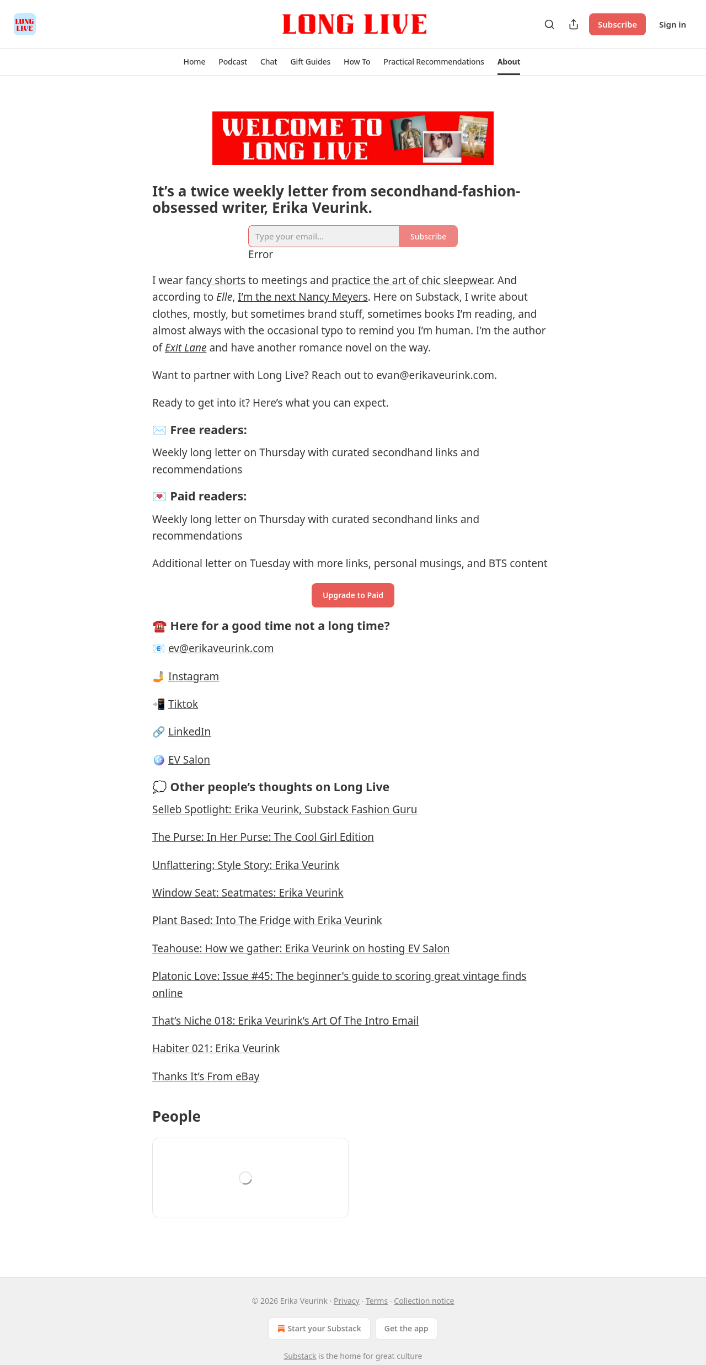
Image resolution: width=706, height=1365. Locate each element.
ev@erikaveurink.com (221, 648)
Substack (300, 1356)
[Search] (549, 24)
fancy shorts (215, 280)
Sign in (672, 24)
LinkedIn (189, 731)
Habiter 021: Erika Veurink (216, 1048)
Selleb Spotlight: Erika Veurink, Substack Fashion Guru (284, 809)
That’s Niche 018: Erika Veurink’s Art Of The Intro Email (285, 1021)
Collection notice (424, 1300)
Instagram (193, 676)
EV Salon (189, 760)
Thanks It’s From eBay (205, 1076)
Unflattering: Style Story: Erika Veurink (245, 865)
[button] (194, 62)
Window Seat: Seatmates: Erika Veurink (248, 893)
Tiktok (183, 704)
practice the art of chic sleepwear (411, 280)
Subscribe (617, 24)
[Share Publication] (574, 24)
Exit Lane (185, 347)
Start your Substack (318, 1329)
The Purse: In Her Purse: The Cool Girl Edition (263, 837)
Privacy (347, 1300)
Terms (377, 1300)
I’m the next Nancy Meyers (303, 297)
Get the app (406, 1328)
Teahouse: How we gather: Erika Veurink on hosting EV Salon (301, 948)
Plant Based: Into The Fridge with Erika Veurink (267, 920)
